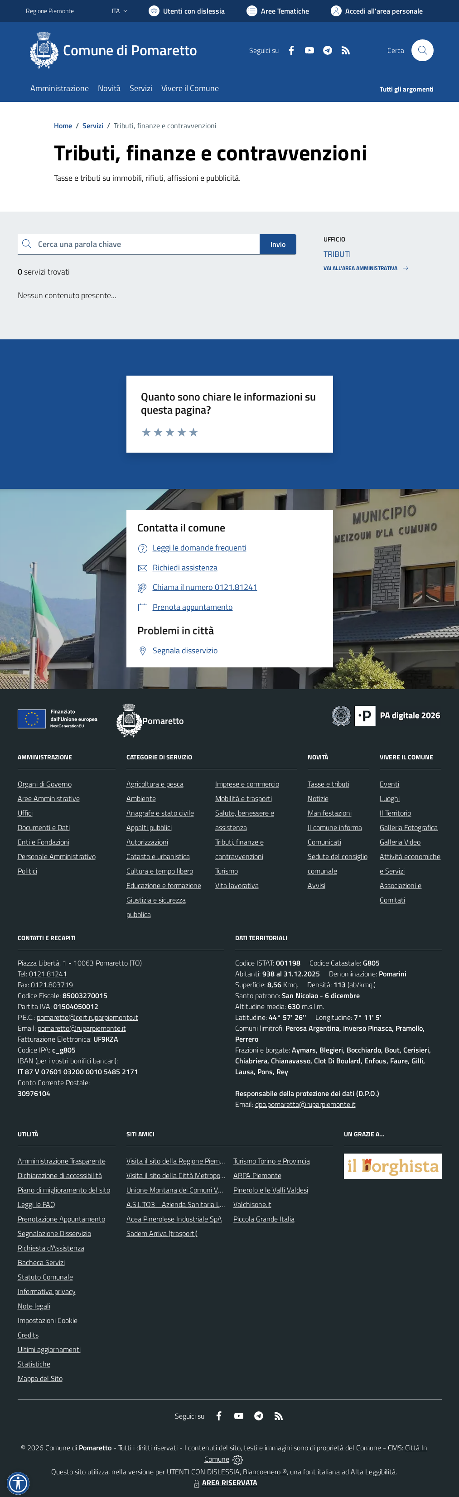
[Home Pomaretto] (117, 50)
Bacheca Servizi (41, 1262)
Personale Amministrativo (57, 856)
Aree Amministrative (49, 798)
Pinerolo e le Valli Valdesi (270, 1189)
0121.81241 (48, 973)
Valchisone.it (252, 1204)
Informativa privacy (47, 1291)
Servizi (92, 125)
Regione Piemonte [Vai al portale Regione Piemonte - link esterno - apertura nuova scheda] (50, 10)
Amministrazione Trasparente (62, 1160)
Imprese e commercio (247, 783)
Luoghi (390, 798)
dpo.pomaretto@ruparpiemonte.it (305, 1104)
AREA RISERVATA (224, 1482)
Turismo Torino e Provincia (271, 1160)
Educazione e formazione (163, 885)
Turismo (226, 870)
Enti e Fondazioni (43, 841)
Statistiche (34, 1363)
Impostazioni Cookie (47, 1320)
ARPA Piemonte (257, 1175)
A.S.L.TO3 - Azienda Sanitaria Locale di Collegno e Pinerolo (214, 1204)
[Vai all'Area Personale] (377, 11)
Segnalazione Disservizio (54, 1233)
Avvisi (316, 885)
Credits (28, 1334)
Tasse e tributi (328, 783)
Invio (278, 244)
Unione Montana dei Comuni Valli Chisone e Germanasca (211, 1189)
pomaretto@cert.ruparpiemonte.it (87, 1017)
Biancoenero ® (265, 1471)
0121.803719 (52, 984)
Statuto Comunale (45, 1276)
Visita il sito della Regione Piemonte (180, 1160)
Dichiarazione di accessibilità (60, 1175)
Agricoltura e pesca (155, 783)
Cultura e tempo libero (159, 870)
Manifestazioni (330, 812)
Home (63, 125)
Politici (27, 870)
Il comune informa (335, 827)
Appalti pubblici (149, 827)
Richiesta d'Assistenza (51, 1247)
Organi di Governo (45, 783)
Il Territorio (395, 812)
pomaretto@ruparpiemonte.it (82, 1028)
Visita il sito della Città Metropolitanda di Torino (196, 1175)
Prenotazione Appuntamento (61, 1218)
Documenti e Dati (44, 827)
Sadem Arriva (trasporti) (162, 1233)
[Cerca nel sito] (422, 50)
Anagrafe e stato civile (160, 812)
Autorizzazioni (147, 841)
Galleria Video (400, 841)
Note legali (34, 1305)
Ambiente (141, 798)
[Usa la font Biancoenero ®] (187, 11)
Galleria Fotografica (409, 827)
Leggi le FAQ (36, 1204)
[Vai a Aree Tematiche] (278, 11)
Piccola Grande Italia (264, 1218)
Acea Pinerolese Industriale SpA (174, 1218)
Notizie (318, 798)
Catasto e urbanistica (158, 856)
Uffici (25, 812)
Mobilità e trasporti (243, 798)
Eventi (389, 783)
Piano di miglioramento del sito (64, 1189)
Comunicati (324, 841)
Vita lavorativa (237, 885)
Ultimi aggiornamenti (49, 1349)
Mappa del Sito (40, 1378)
